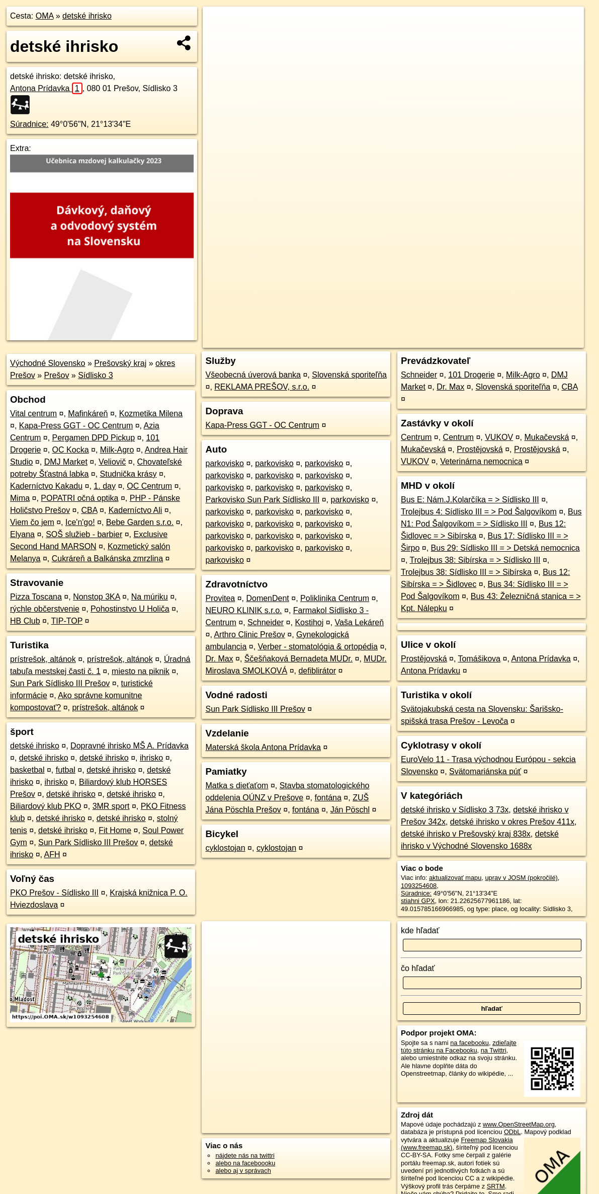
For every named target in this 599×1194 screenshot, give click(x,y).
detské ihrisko (87, 16)
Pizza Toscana (36, 596)
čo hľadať (418, 968)
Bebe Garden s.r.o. (140, 522)
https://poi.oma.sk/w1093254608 (537, 340)
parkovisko (224, 463)
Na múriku (149, 596)
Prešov (56, 375)
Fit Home (115, 830)
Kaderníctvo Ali (135, 510)
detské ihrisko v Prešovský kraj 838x (466, 834)
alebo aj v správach (243, 1170)
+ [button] (220, 23)
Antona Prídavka (46, 88)
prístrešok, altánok (43, 659)
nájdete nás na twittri (244, 1155)
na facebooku (469, 1043)
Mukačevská (546, 437)
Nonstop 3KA (96, 596)
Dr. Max (219, 658)
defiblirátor (317, 670)
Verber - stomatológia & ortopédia (318, 646)
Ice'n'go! (80, 522)
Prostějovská (480, 449)
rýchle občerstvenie (44, 609)
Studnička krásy (128, 474)
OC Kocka (70, 449)
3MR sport (111, 806)
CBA (89, 510)
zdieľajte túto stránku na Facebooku (459, 1046)
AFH (52, 854)
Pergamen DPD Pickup (93, 437)
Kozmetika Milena (151, 413)
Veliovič (112, 462)
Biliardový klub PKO (45, 806)
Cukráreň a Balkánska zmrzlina (107, 558)
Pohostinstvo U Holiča (130, 609)
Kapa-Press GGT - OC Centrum (76, 425)
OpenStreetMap (409, 340)
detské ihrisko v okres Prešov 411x (512, 821)
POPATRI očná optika (79, 498)
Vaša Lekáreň (359, 622)
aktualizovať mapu (455, 877)
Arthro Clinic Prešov (249, 634)
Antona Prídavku (430, 670)
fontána (328, 797)
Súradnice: (29, 124)
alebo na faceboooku (245, 1163)
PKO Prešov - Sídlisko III (54, 892)
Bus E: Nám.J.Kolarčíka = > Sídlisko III (470, 499)
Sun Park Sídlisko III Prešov (60, 683)
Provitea (220, 598)
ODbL (512, 1132)
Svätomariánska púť (485, 771)
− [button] (220, 39)
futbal (65, 770)
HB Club (25, 621)
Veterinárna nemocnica (481, 461)
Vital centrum (33, 413)
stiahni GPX (418, 901)
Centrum (416, 437)
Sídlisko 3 (95, 375)
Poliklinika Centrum (334, 598)
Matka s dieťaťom (236, 785)
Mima (20, 498)
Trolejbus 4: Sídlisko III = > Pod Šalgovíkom (479, 511)
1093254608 (419, 885)
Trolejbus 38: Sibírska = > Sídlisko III (474, 560)
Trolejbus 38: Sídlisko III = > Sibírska (466, 572)
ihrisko (151, 758)
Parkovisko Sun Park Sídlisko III (262, 499)
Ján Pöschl (350, 809)
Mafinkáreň (88, 413)
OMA (45, 16)
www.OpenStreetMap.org (519, 1124)
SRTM (496, 1186)
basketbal (27, 770)
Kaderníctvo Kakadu (46, 486)
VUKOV (499, 437)
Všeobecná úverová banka (252, 374)
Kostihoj (309, 622)
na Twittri (493, 1050)
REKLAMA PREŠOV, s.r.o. (261, 387)
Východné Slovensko (47, 363)
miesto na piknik (140, 671)
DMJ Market (66, 462)
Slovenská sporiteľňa (349, 374)
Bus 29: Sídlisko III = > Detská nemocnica (505, 548)
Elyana (22, 534)
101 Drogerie (471, 374)
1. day (105, 486)
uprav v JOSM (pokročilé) (521, 877)
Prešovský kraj (120, 363)
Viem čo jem (32, 522)
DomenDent (267, 598)
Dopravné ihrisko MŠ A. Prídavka (129, 745)
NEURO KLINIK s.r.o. (243, 610)
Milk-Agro (117, 449)
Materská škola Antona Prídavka (262, 747)
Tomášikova (479, 658)
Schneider (265, 622)
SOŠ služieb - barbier (84, 534)
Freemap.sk (461, 340)
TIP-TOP (67, 621)
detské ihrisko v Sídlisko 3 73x (454, 809)
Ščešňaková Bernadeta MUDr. (298, 658)
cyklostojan (225, 848)
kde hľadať (420, 930)
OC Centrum (149, 486)
